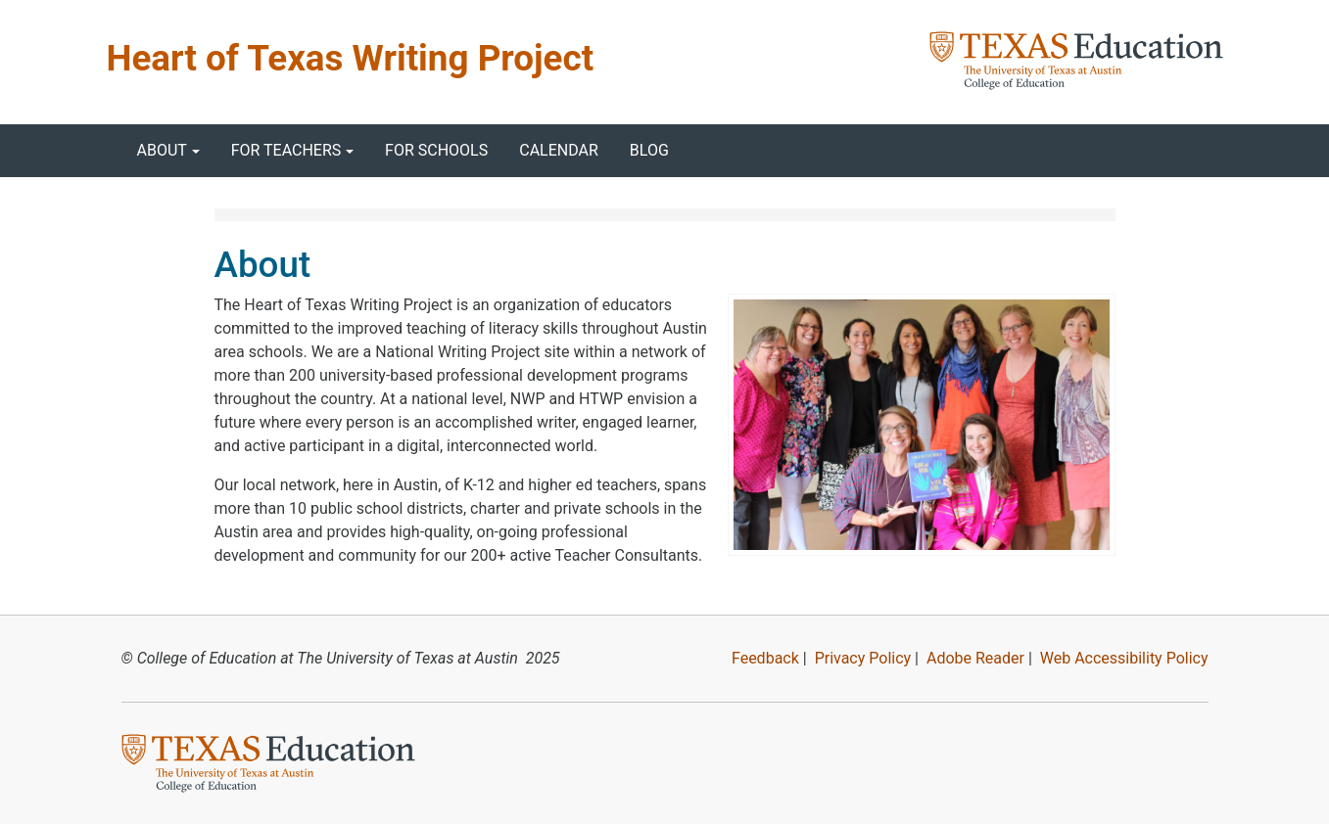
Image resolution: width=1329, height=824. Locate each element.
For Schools (436, 150)
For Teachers (286, 150)
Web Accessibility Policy (1124, 658)
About (162, 150)
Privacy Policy (863, 658)
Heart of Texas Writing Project (350, 58)
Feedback (765, 658)
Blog (649, 150)
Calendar (558, 150)
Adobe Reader (975, 658)
